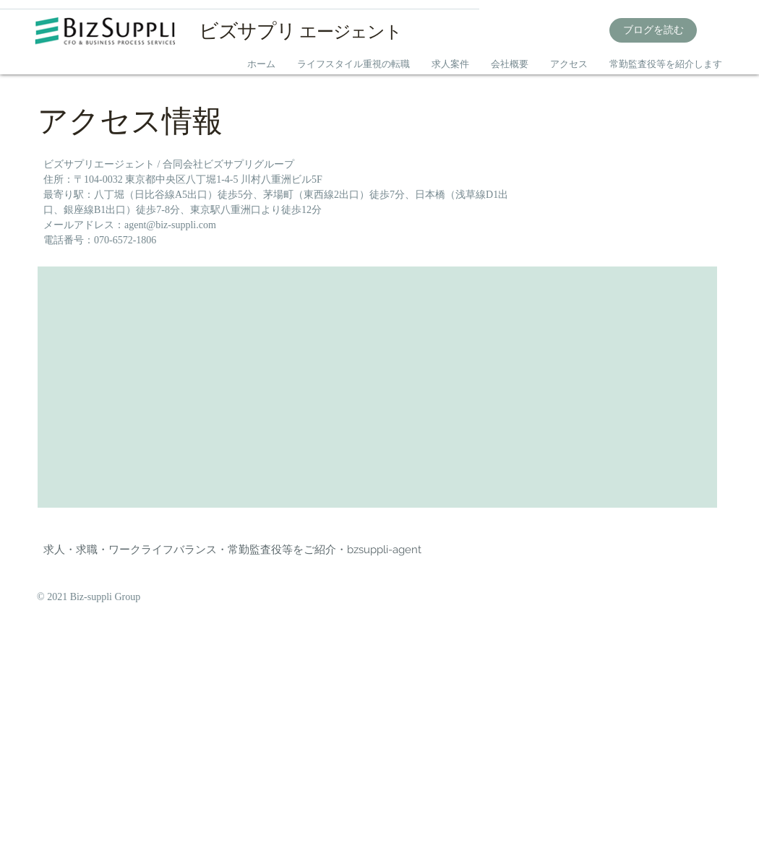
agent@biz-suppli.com (170, 225)
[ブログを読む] (653, 30)
